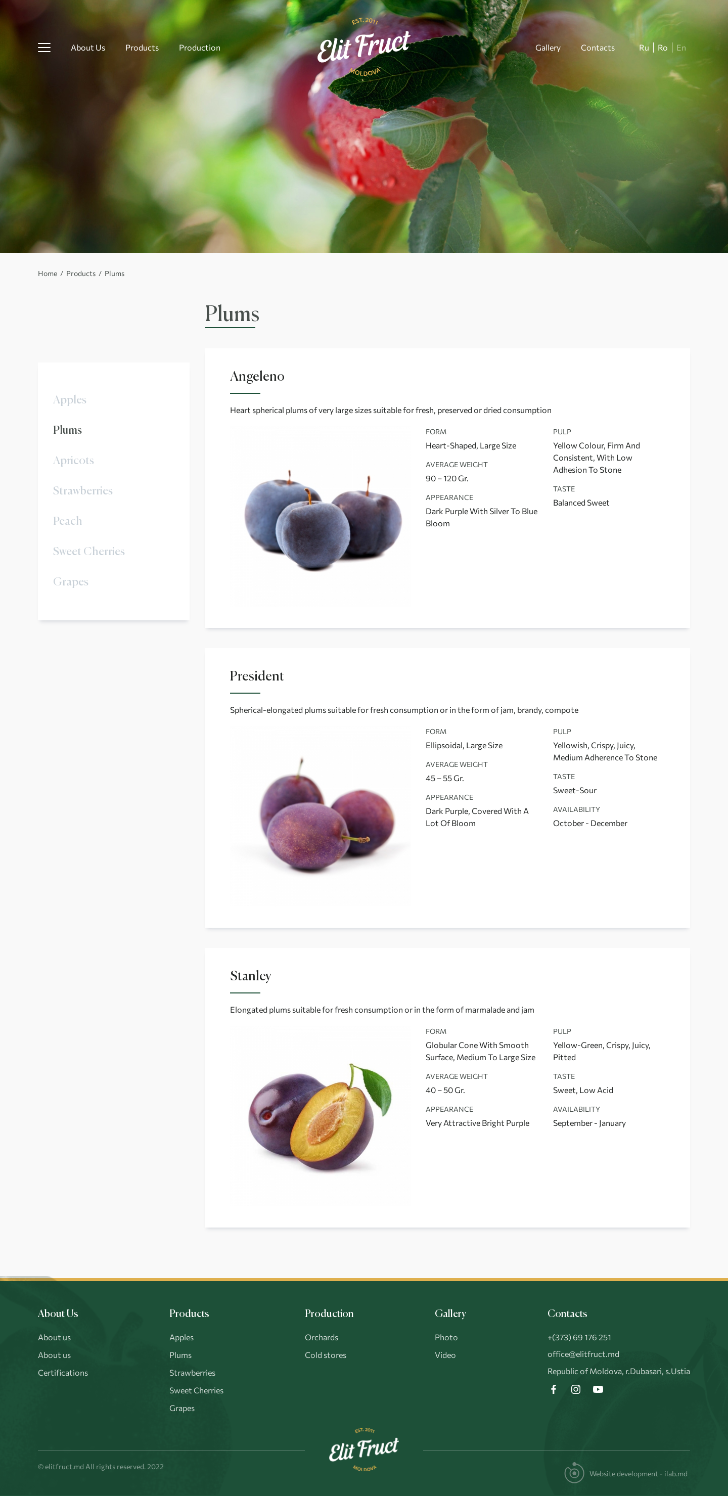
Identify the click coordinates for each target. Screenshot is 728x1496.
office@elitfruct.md (583, 1353)
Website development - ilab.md (638, 1473)
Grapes (70, 582)
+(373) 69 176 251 (579, 1337)
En (681, 47)
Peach (67, 521)
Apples (69, 400)
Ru (644, 47)
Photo (446, 1337)
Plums (67, 430)
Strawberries (83, 491)
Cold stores (325, 1354)
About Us (88, 47)
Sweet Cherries (89, 552)
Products (142, 47)
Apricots (73, 461)
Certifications (63, 1372)
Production (199, 47)
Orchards (321, 1337)
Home (47, 273)
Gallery (548, 47)
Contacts (598, 47)
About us (54, 1337)
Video (445, 1354)
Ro (663, 47)
